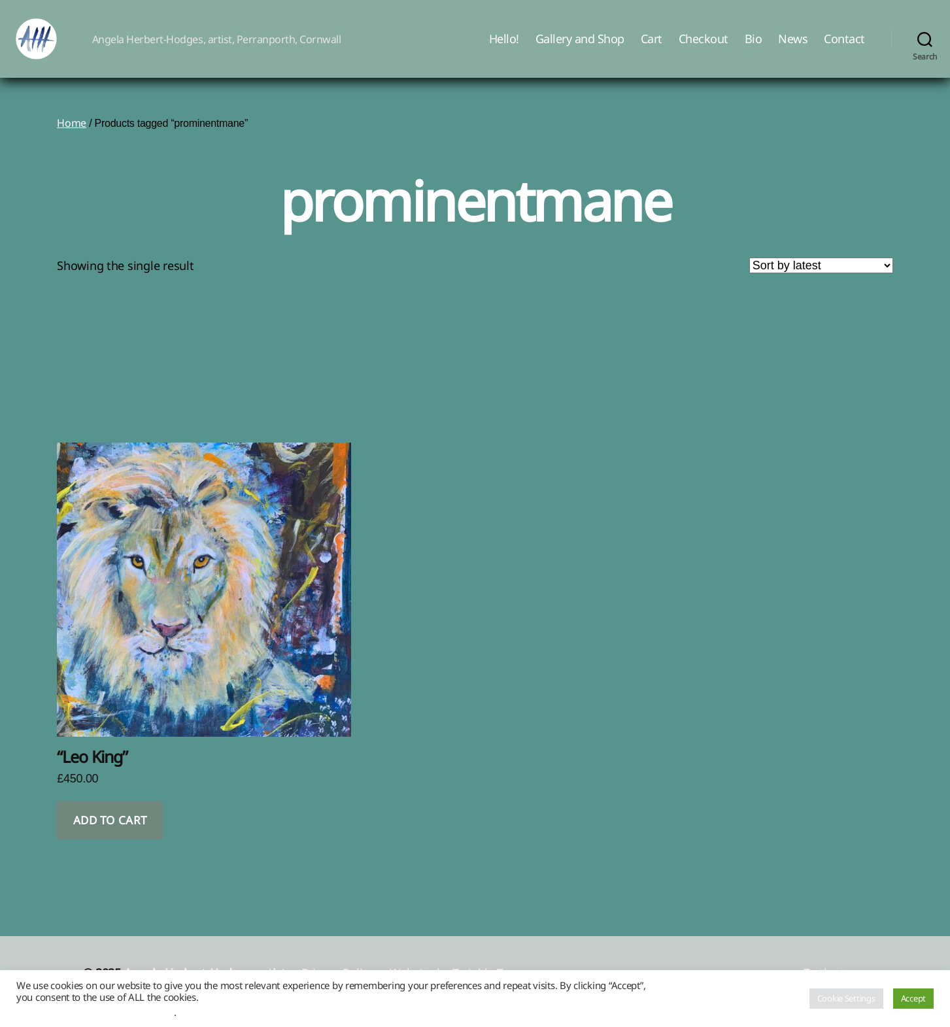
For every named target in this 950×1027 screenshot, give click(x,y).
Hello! (504, 48)
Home (71, 140)
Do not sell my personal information (95, 1012)
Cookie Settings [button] (846, 998)
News (792, 48)
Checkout (703, 48)
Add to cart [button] (110, 837)
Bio (753, 48)
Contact (844, 48)
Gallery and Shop (579, 48)
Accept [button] (913, 998)
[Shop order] (821, 282)
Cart (651, 48)
